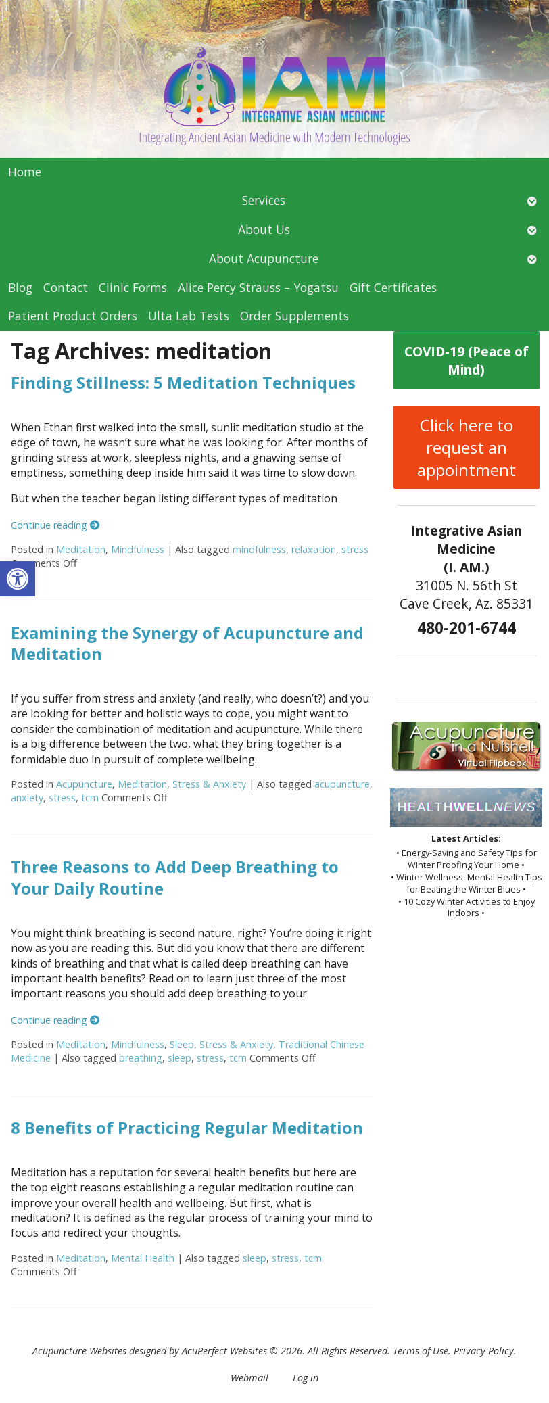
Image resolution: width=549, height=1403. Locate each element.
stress (354, 549)
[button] (17, 578)
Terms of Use (420, 1350)
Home (24, 172)
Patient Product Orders (72, 316)
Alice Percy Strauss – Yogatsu (258, 287)
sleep (179, 1057)
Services (263, 200)
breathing (140, 1057)
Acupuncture (84, 784)
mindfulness (259, 549)
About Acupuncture (263, 258)
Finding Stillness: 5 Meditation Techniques (183, 382)
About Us (264, 229)
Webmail (249, 1377)
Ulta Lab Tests (188, 316)
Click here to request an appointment (466, 447)
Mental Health (142, 1258)
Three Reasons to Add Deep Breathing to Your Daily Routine (175, 877)
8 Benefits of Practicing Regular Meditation (187, 1127)
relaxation (313, 549)
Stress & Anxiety (209, 784)
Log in (305, 1377)
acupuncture (342, 784)
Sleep (182, 1044)
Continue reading (55, 525)
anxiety (27, 797)
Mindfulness (137, 549)
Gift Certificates (393, 287)
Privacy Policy (484, 1350)
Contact (65, 287)
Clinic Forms (133, 287)
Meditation (80, 549)
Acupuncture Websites (79, 1350)
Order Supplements (294, 316)
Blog (20, 287)
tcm (90, 797)
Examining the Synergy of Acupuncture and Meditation (187, 643)
